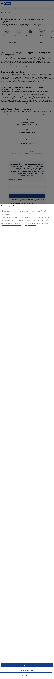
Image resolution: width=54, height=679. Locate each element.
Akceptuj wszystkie (27, 665)
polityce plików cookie (30, 225)
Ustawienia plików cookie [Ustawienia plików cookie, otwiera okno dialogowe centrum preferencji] (26, 670)
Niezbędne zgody (27, 675)
